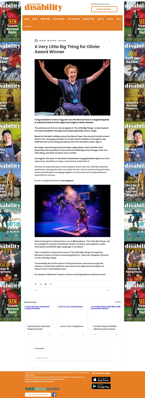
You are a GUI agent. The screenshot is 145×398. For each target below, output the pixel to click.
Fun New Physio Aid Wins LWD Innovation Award (105, 327)
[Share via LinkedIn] (46, 284)
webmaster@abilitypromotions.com (39, 381)
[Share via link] (51, 284)
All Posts (27, 26)
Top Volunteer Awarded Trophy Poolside (38, 327)
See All (118, 302)
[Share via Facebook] (36, 284)
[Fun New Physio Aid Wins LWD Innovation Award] (106, 314)
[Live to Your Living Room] (72, 314)
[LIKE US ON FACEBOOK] (38, 395)
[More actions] (109, 40)
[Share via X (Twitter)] (41, 284)
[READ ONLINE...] (104, 9)
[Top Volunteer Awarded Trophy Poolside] (39, 314)
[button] (118, 26)
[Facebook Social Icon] (54, 395)
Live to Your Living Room (71, 326)
